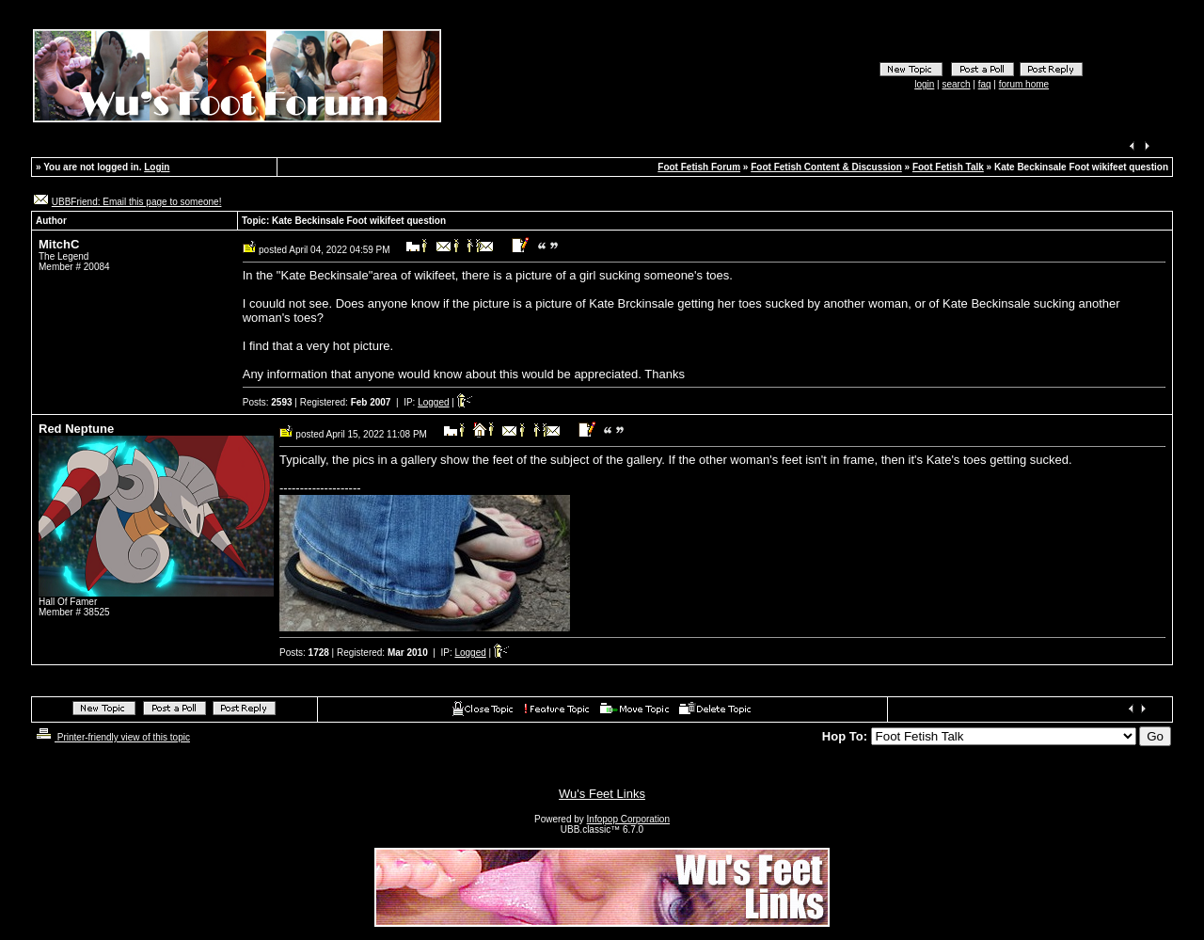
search (957, 84)
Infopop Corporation (628, 819)
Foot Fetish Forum (698, 167)
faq (984, 84)
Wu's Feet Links (602, 794)
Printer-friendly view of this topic (111, 737)
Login (156, 167)
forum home (1024, 84)
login (924, 84)
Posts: (268, 402)
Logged (433, 402)
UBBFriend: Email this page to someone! (137, 202)
